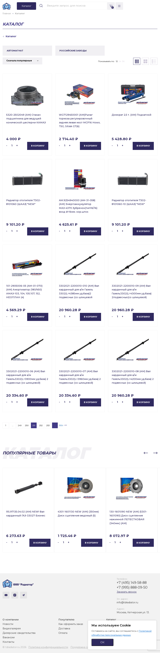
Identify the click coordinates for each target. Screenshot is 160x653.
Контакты (8, 641)
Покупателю (66, 619)
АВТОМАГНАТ (15, 50)
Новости (8, 624)
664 (61, 425)
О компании (11, 619)
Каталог (111, 619)
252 (41, 425)
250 (27, 425)
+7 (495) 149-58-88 (132, 583)
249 (20, 425)
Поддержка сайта (81, 647)
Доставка (64, 628)
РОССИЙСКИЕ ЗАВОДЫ (73, 50)
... (12, 425)
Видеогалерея (12, 628)
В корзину (38, 145)
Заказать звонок (127, 591)
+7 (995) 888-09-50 (132, 587)
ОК (102, 642)
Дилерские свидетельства (19, 632)
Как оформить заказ (70, 624)
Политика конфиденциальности (48, 647)
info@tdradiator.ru (127, 602)
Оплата (62, 632)
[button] (146, 453)
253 (48, 425)
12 (117, 61)
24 (120, 61)
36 (123, 61)
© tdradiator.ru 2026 (14, 647)
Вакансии (9, 637)
